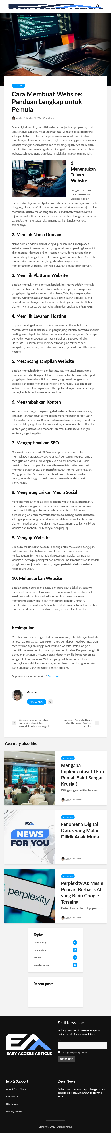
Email (60, 1040)
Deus (69, 1126)
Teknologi (18, 85)
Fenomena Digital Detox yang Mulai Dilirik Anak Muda (80, 830)
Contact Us (12, 1096)
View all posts (36, 702)
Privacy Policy (14, 1111)
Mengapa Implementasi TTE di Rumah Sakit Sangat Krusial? (82, 774)
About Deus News (16, 1089)
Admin (17, 118)
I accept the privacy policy (74, 1052)
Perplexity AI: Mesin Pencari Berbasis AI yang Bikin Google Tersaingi (82, 892)
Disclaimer (12, 1104)
